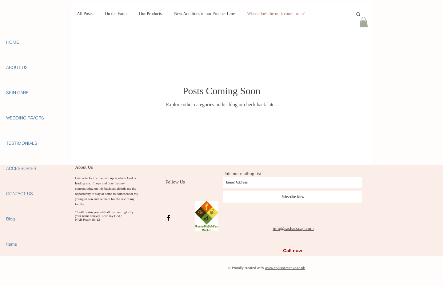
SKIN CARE (17, 92)
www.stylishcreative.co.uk (285, 267)
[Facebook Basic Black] (168, 218)
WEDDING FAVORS (25, 118)
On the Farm (116, 13)
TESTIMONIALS (21, 143)
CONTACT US (19, 193)
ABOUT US (17, 67)
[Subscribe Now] (292, 197)
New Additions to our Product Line (204, 13)
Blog (10, 219)
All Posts (85, 13)
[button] (358, 14)
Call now (292, 250)
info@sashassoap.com (293, 228)
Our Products (150, 13)
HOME (12, 42)
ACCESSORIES (21, 168)
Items (11, 244)
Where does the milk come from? (276, 13)
